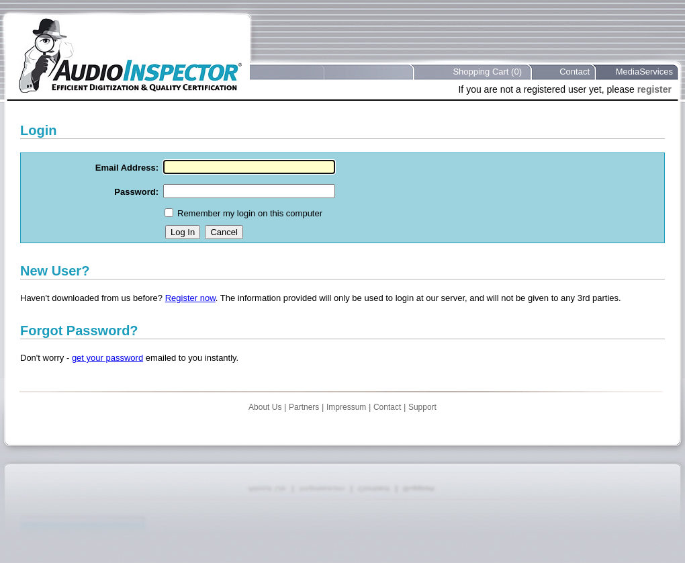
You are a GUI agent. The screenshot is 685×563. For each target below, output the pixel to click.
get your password (107, 358)
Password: (136, 192)
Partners (304, 407)
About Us (264, 407)
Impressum (346, 407)
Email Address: (126, 168)
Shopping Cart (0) (487, 72)
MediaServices (644, 72)
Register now (190, 298)
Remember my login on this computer (249, 213)
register (654, 89)
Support (422, 407)
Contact (574, 72)
